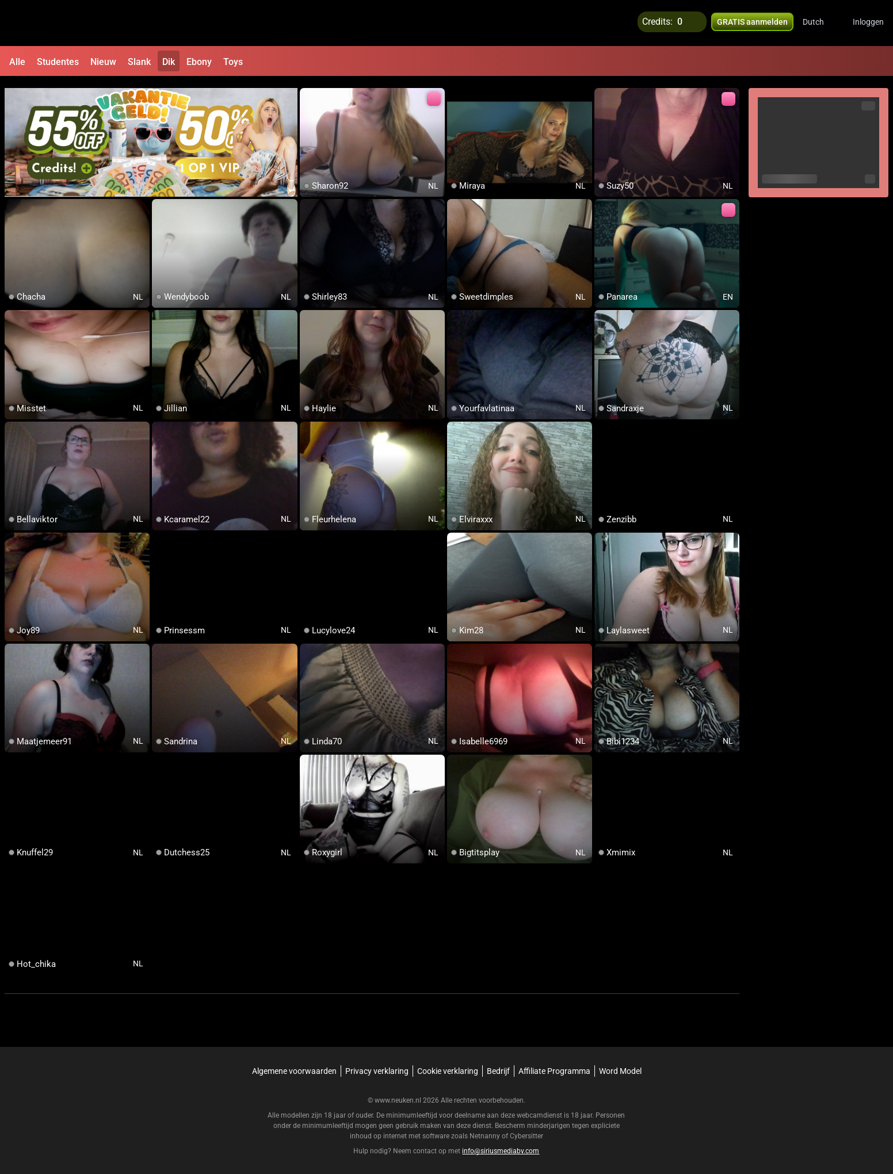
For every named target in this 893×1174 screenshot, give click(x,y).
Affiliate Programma (554, 1065)
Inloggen (868, 23)
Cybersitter (526, 1131)
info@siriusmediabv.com (500, 1146)
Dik (168, 61)
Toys (233, 61)
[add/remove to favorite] (309, 92)
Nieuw (103, 61)
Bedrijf (498, 1065)
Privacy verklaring (377, 1065)
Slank (139, 61)
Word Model (620, 1065)
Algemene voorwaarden (294, 1065)
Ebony (199, 61)
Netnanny (486, 1131)
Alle (17, 61)
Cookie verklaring (447, 1065)
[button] (821, 23)
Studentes (58, 61)
